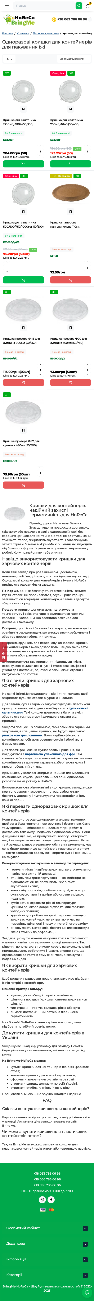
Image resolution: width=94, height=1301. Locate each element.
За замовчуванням (74, 58)
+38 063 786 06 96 (69, 19)
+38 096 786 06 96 (47, 1185)
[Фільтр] (3, 652)
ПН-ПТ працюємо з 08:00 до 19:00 (47, 1191)
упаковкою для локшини (22, 735)
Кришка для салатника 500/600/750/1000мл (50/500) (23, 224)
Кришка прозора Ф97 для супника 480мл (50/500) (21, 443)
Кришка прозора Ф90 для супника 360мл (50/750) (68, 340)
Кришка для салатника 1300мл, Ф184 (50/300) (19, 122)
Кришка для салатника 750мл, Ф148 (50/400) (66, 122)
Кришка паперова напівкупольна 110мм (65, 224)
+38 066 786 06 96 (47, 1179)
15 (9, 58)
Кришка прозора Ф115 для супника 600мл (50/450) (21, 340)
